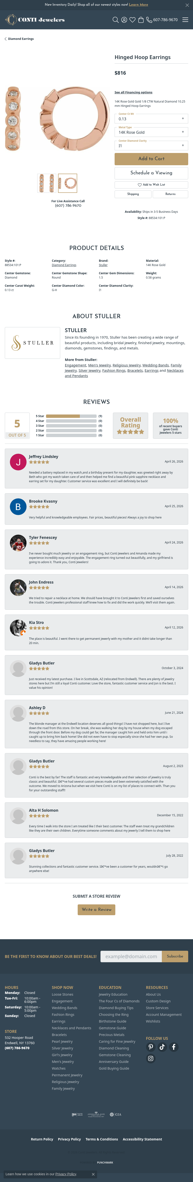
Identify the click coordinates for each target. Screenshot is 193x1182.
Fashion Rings (114, 370)
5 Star (40, 416)
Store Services (157, 1007)
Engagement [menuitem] (62, 1001)
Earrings (151, 370)
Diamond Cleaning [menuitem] (114, 1048)
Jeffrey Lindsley (43, 456)
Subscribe (175, 956)
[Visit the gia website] (115, 1114)
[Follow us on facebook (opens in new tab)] (174, 1047)
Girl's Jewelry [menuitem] (62, 1055)
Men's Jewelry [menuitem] (63, 1061)
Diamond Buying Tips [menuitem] (116, 1007)
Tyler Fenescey (43, 537)
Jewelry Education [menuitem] (113, 994)
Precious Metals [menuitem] (111, 1034)
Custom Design (158, 1001)
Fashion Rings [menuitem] (63, 1014)
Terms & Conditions (102, 1139)
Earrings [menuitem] (58, 1021)
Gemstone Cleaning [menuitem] (115, 1055)
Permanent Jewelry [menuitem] (67, 1075)
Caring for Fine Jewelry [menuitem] (117, 1041)
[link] (162, 19)
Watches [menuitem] (58, 1068)
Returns (170, 194)
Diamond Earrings (21, 39)
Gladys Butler (42, 663)
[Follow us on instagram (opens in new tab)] (151, 1058)
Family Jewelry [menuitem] (63, 1088)
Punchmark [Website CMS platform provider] (105, 1162)
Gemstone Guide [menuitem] (112, 1028)
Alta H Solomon (43, 810)
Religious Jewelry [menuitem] (65, 1081)
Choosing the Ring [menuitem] (114, 1014)
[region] (57, 118)
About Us (153, 994)
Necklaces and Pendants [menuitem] (71, 1028)
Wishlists (153, 1021)
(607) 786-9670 (68, 206)
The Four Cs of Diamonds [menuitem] (119, 1001)
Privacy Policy (69, 1139)
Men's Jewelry (99, 365)
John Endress (41, 582)
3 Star (40, 426)
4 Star (40, 421)
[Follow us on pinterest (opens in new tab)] (151, 1047)
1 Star (40, 435)
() (100, 416)
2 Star (40, 430)
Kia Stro (36, 622)
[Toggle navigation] (185, 20)
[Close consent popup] (93, 1174)
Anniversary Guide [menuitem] (114, 1061)
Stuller (103, 265)
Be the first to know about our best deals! (51, 956)
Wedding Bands (155, 365)
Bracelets (135, 370)
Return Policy (42, 1139)
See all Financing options (133, 92)
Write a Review (96, 910)
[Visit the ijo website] (77, 1114)
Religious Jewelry (127, 365)
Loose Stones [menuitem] (62, 994)
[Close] (187, 5)
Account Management (164, 1014)
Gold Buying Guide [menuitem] (114, 1068)
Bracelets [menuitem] (59, 1034)
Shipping (133, 194)
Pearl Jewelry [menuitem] (62, 1041)
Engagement (75, 365)
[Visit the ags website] (96, 1114)
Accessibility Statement (142, 1139)
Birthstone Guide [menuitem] (113, 1021)
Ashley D (37, 707)
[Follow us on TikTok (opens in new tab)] (162, 1047)
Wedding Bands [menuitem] (64, 1007)
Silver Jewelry (89, 370)
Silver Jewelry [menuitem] (62, 1048)
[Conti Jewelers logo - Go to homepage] (34, 19)
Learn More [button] (138, 5)
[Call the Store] (17, 1048)
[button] (116, 19)
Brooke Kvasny (43, 501)
